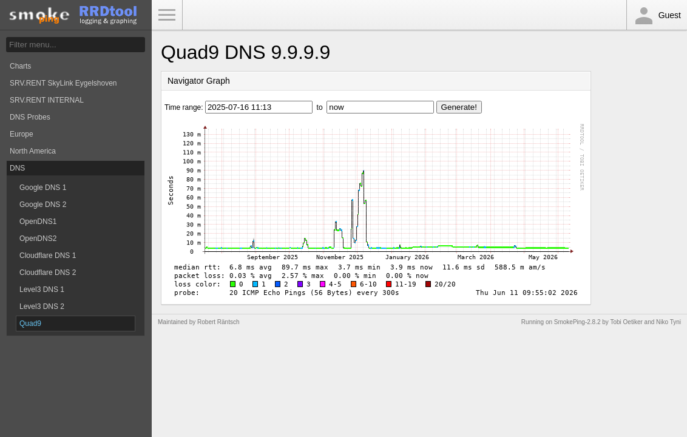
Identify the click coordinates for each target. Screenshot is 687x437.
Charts (20, 66)
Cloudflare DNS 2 (47, 272)
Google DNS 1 (42, 187)
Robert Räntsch (218, 322)
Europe (21, 134)
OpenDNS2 (37, 238)
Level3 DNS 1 (41, 289)
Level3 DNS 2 (41, 306)
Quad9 (30, 323)
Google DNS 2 (42, 204)
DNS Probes (30, 117)
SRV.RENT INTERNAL (47, 100)
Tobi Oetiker (626, 322)
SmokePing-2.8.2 (577, 322)
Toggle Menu (167, 15)
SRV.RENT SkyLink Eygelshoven (63, 83)
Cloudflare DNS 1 (47, 255)
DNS (17, 168)
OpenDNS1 (37, 221)
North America (33, 151)
